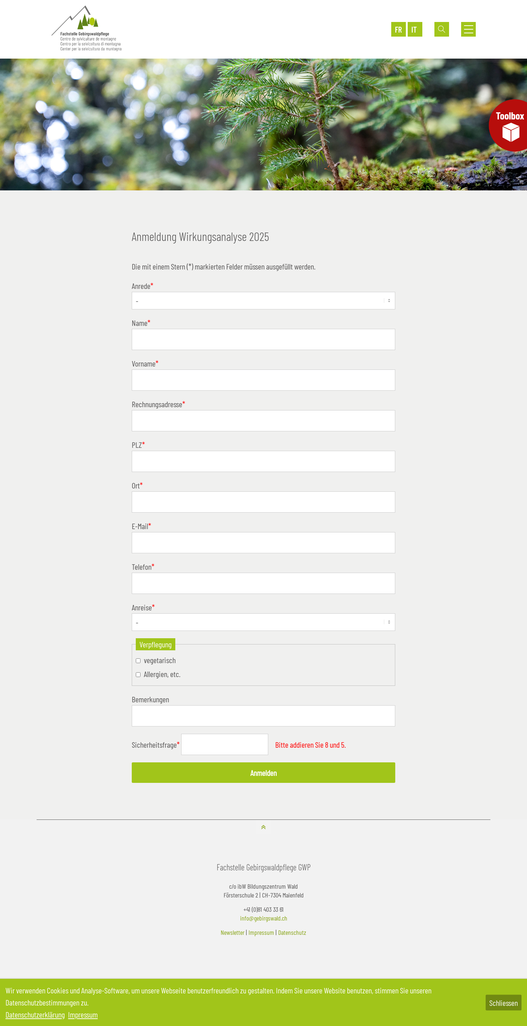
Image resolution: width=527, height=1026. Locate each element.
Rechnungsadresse (158, 404)
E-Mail (141, 526)
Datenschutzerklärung (35, 1014)
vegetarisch (160, 660)
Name (141, 322)
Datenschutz (292, 932)
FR (398, 29)
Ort (137, 485)
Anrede (142, 285)
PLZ (138, 444)
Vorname (145, 363)
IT (414, 29)
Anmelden (263, 772)
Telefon (143, 566)
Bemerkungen (150, 699)
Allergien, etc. (162, 674)
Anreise (143, 607)
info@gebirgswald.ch (263, 918)
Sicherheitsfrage (156, 744)
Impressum (261, 932)
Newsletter (232, 932)
